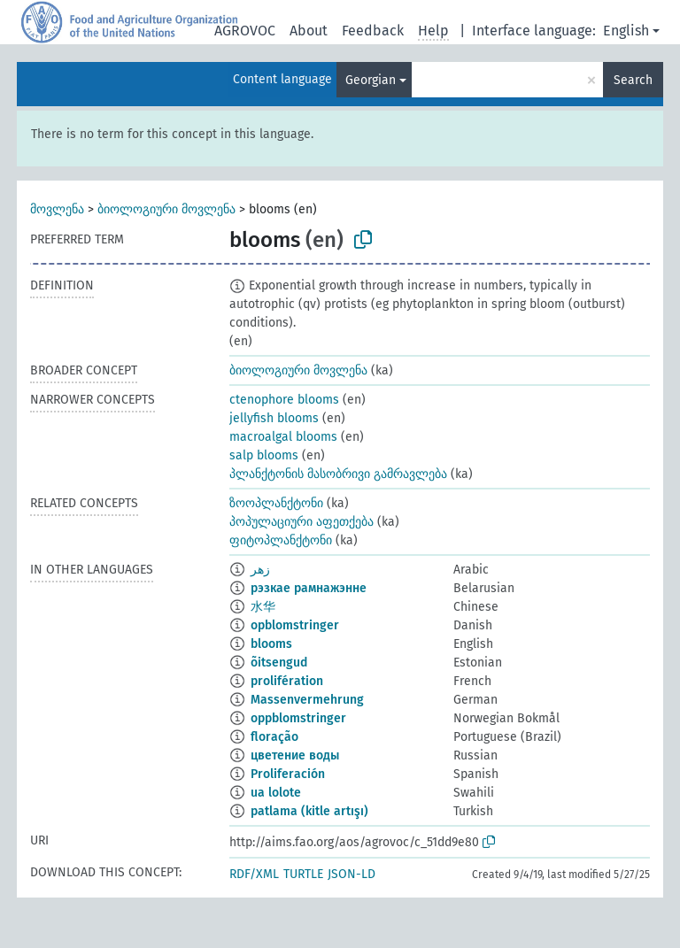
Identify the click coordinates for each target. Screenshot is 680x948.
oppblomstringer (298, 718)
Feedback (373, 30)
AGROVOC (244, 30)
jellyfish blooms (274, 418)
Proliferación (288, 774)
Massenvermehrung (307, 699)
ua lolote (276, 792)
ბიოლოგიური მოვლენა (166, 209)
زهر (260, 569)
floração (274, 736)
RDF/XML (254, 874)
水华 (263, 606)
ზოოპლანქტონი (276, 503)
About (309, 30)
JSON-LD (351, 874)
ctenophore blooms (284, 399)
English (626, 30)
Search (633, 80)
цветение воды (295, 755)
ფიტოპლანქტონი (280, 540)
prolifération (287, 681)
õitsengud (279, 662)
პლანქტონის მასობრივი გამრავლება (338, 474)
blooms (271, 643)
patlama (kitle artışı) (309, 811)
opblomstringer (295, 625)
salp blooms (263, 455)
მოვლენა (57, 209)
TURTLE (303, 874)
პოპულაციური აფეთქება (301, 521)
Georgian (370, 80)
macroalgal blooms (283, 436)
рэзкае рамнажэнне (309, 588)
